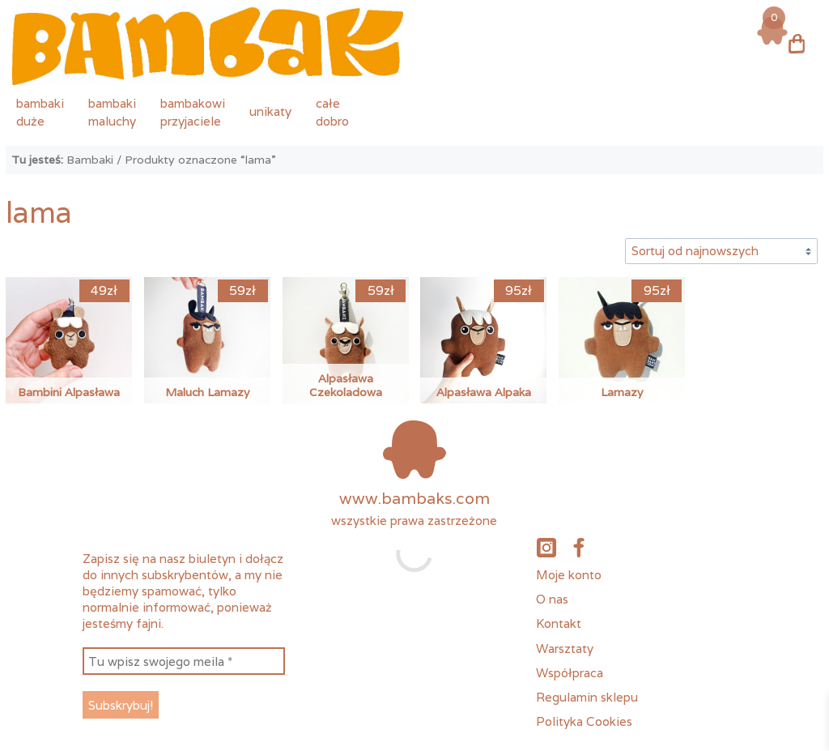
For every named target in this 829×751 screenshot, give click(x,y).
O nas (552, 599)
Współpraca (569, 672)
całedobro (332, 112)
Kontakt (558, 623)
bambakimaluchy (112, 112)
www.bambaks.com (414, 498)
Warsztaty (564, 648)
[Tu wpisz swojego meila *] (184, 661)
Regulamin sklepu (587, 697)
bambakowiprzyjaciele (192, 112)
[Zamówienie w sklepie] (721, 251)
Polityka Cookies (584, 721)
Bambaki (89, 159)
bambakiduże (40, 112)
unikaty (270, 111)
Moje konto (569, 574)
